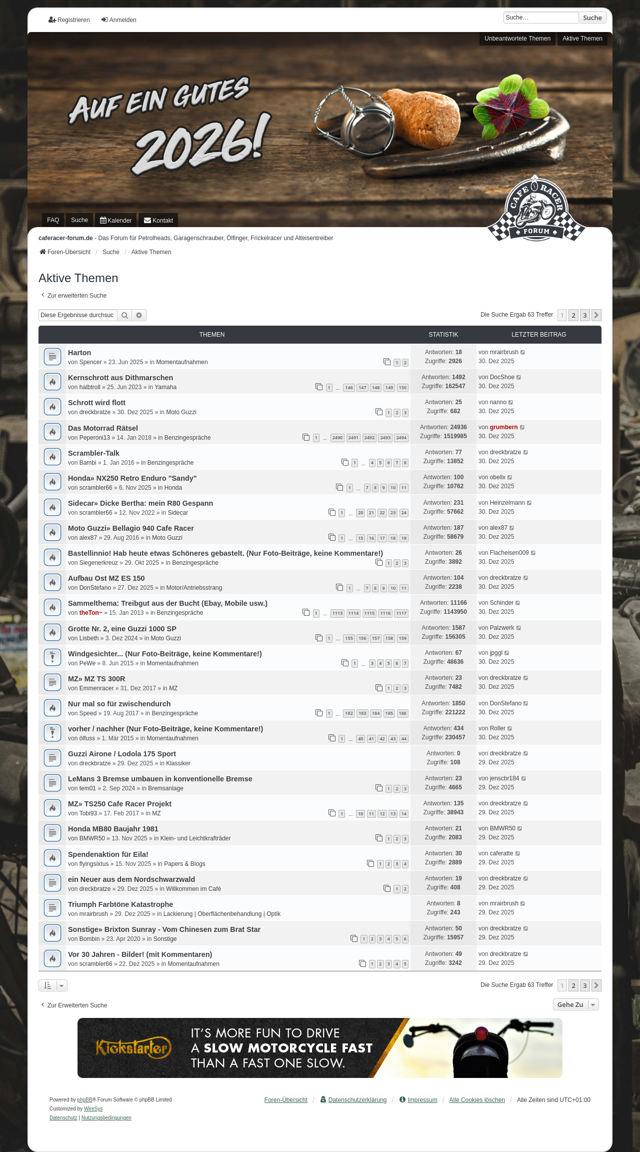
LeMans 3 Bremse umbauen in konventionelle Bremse (160, 779)
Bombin (90, 938)
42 (382, 738)
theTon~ (91, 612)
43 (393, 738)
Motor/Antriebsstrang (194, 587)
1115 (369, 613)
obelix (498, 477)
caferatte (502, 853)
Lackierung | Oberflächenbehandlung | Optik (222, 913)
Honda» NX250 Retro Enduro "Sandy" (132, 478)
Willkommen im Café (193, 888)
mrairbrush (504, 352)
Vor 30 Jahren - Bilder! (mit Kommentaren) (140, 954)
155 (348, 638)
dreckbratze (95, 412)
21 (371, 512)
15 (360, 538)
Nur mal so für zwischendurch (119, 704)
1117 (401, 613)
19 (404, 538)
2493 (385, 437)
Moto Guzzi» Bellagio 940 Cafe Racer (131, 528)
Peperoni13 (95, 437)
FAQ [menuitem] (53, 220)
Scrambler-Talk (94, 453)
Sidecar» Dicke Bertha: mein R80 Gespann (140, 503)
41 (371, 738)
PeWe (88, 663)
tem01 (88, 788)
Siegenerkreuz (99, 562)
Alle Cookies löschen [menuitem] (477, 1099)
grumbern (504, 427)
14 (404, 813)
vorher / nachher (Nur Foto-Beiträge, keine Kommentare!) (165, 729)
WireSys (93, 1108)
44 (404, 738)
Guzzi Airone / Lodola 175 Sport (122, 754)
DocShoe (502, 377)
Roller (498, 728)
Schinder (502, 602)
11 (404, 487)
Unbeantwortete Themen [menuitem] (517, 38)
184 (376, 713)
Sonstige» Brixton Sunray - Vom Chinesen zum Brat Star (164, 929)
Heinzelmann (507, 502)
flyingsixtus (94, 863)
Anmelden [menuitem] (118, 20)
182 (348, 713)
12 (382, 813)
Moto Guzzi (181, 412)
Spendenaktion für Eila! (108, 854)
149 (389, 387)
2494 (401, 437)
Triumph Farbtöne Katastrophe (120, 904)
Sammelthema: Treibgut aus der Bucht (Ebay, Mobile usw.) (168, 603)
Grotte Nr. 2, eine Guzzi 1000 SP (122, 629)
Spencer (91, 362)
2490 (337, 437)
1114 (353, 613)
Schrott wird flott (97, 403)
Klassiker (178, 763)
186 (402, 713)
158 (389, 638)
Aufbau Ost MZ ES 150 (106, 578)
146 (348, 387)
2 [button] (573, 315)
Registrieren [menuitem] (69, 20)
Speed (88, 713)
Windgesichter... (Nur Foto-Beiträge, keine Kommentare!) (165, 654)
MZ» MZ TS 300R (96, 679)
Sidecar (178, 512)
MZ (173, 688)
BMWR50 (92, 838)
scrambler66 (96, 487)
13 (393, 813)
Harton (79, 353)
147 (362, 387)
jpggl (496, 652)
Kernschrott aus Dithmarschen (120, 378)
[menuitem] (115, 220)
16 (371, 538)
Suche (592, 17)
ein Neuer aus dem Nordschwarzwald (131, 879)
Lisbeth (89, 638)
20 (360, 512)
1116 (385, 613)
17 (382, 538)
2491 (353, 437)
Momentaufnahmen (182, 362)
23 (393, 512)
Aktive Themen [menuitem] (582, 38)
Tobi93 (88, 813)
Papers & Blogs (185, 863)
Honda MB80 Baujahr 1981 (113, 829)
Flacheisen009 (509, 552)
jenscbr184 (505, 778)
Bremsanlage (166, 788)
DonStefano (95, 587)
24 (404, 512)
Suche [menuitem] (79, 220)
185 (389, 713)
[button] (597, 315)
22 (382, 512)
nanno (498, 402)
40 (360, 738)
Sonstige (165, 938)
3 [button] (584, 315)
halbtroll (90, 387)
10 (393, 487)
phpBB (85, 1099)
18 (393, 538)
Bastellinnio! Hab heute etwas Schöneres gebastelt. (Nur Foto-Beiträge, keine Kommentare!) (225, 553)
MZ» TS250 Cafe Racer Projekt (120, 804)
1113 (337, 613)
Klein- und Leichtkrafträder (195, 838)
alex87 (88, 537)
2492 (369, 437)
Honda (173, 487)
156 (362, 638)
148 (376, 387)
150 (402, 387)
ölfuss (87, 738)
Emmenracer (97, 688)
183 (362, 713)
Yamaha (165, 387)
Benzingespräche (187, 437)
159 (402, 638)
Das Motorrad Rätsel (103, 428)
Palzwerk (502, 627)
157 (376, 638)
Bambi (88, 462)
